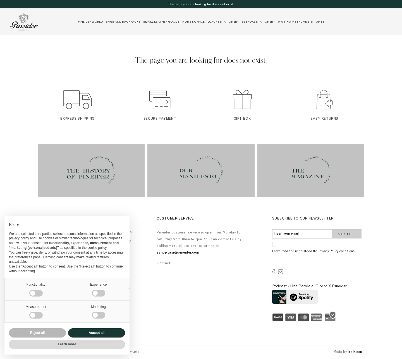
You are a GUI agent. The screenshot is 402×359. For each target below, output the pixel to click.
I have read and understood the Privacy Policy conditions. (313, 251)
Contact (163, 263)
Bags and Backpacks (123, 22)
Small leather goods (161, 22)
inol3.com (355, 352)
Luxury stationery (223, 22)
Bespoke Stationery (258, 22)
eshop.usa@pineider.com (178, 252)
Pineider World (90, 22)
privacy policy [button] (19, 238)
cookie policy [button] (96, 248)
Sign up (347, 234)
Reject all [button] (37, 333)
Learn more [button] (67, 344)
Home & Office (193, 22)
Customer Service (175, 218)
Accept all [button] (97, 333)
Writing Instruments (295, 22)
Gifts (320, 22)
